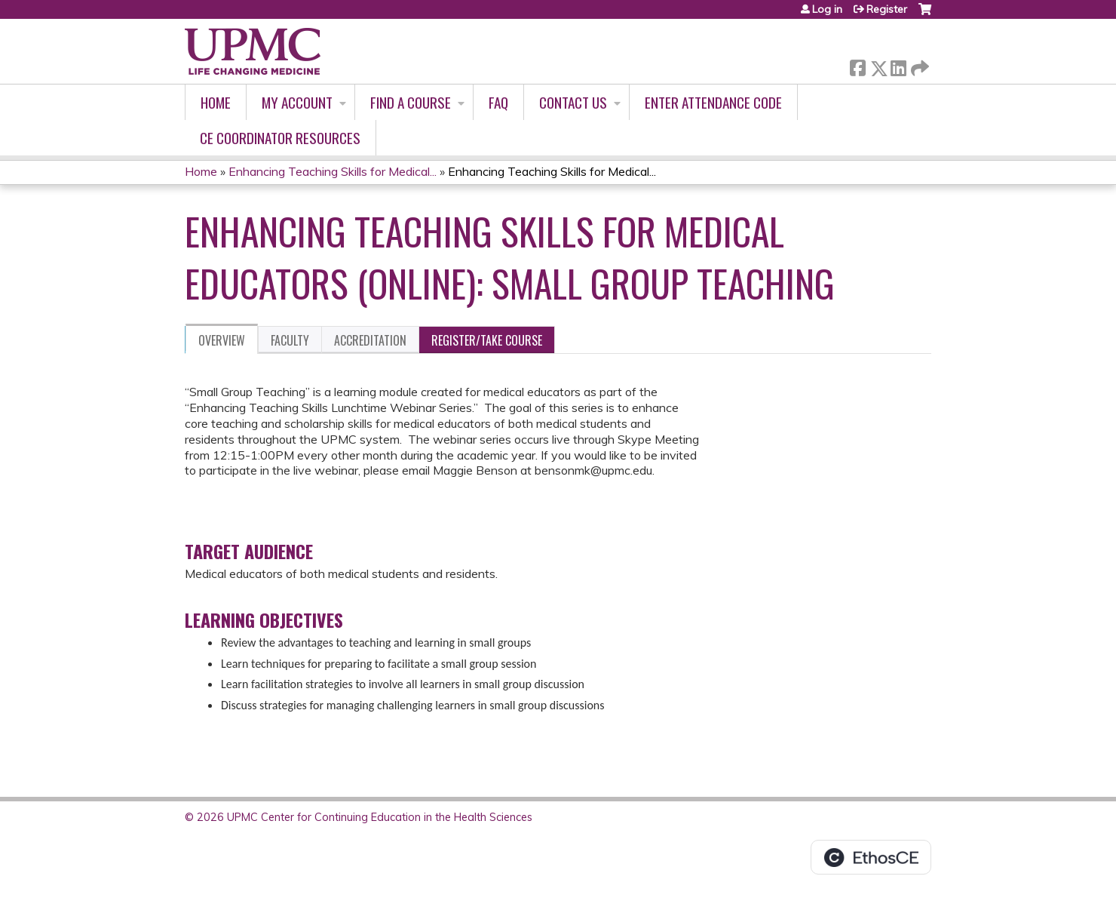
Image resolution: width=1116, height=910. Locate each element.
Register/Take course (486, 340)
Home (216, 102)
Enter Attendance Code (713, 102)
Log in (827, 9)
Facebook (857, 65)
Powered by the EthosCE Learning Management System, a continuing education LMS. (871, 857)
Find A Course (410, 102)
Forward (918, 65)
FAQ (498, 102)
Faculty (290, 340)
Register (886, 9)
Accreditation (370, 340)
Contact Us (573, 102)
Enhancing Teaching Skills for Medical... (332, 171)
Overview (221, 340)
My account (297, 102)
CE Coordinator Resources (280, 138)
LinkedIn (898, 65)
